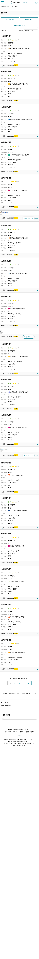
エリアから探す (10, 19)
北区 (16, 383)
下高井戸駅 (11, 519)
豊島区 (18, 340)
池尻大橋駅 (13, 197)
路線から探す (29, 19)
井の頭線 (4, 748)
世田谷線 (4, 111)
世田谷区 (19, 111)
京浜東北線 (4, 383)
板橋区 (20, 68)
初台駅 (9, 791)
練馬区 (18, 240)
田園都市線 (4, 197)
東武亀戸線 (4, 297)
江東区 (20, 297)
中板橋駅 (12, 562)
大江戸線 (4, 240)
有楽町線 (4, 68)
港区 (15, 920)
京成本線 (4, 662)
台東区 (14, 834)
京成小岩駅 (11, 662)
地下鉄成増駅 (12, 68)
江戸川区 (19, 662)
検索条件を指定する (19, 25)
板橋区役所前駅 (14, 154)
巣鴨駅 (9, 476)
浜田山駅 (11, 748)
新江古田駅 (11, 240)
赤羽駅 (12, 383)
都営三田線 (4, 154)
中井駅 (10, 426)
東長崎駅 (12, 340)
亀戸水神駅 (13, 297)
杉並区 (18, 519)
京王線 (3, 605)
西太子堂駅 (11, 111)
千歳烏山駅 (10, 605)
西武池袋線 (4, 340)
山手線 (3, 476)
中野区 (14, 705)
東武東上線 (4, 562)
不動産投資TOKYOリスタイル (7, 6)
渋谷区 (14, 791)
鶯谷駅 (9, 834)
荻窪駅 (9, 877)
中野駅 (9, 705)
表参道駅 (9, 920)
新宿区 (16, 426)
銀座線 (3, 920)
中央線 (3, 705)
